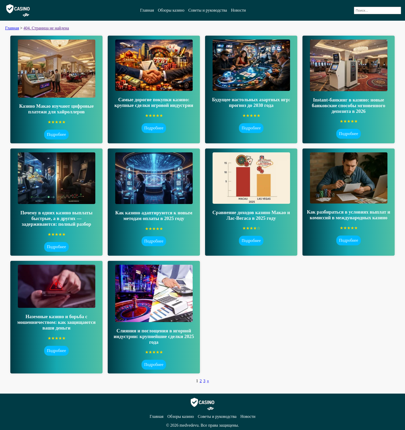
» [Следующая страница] (208, 381)
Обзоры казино (171, 10)
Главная (147, 10)
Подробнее (56, 134)
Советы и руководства (207, 10)
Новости (238, 10)
